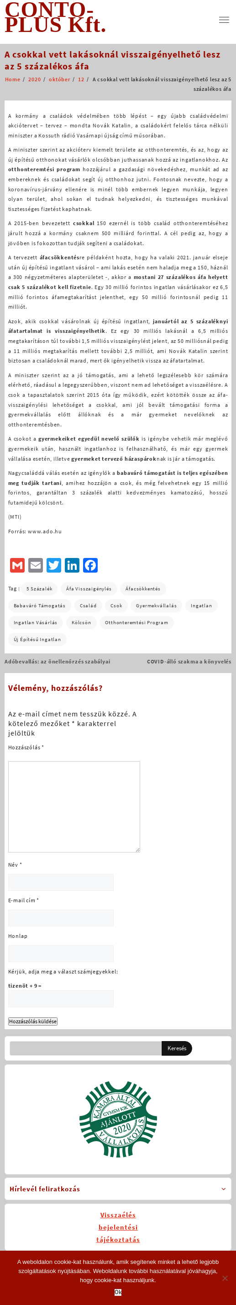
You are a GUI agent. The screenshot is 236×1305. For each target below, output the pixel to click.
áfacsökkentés (143, 588)
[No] (224, 1278)
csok (116, 605)
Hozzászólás (26, 747)
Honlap (18, 935)
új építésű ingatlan (37, 639)
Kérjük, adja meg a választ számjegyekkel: (63, 971)
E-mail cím (24, 900)
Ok (118, 1292)
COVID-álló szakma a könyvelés (189, 661)
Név (15, 864)
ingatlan (201, 605)
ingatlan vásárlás (36, 622)
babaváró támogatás (40, 605)
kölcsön (81, 622)
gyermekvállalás (156, 605)
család (88, 605)
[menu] (224, 20)
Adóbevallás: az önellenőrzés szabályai (57, 661)
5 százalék (39, 588)
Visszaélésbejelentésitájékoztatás (118, 1227)
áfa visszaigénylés (88, 588)
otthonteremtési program (136, 622)
